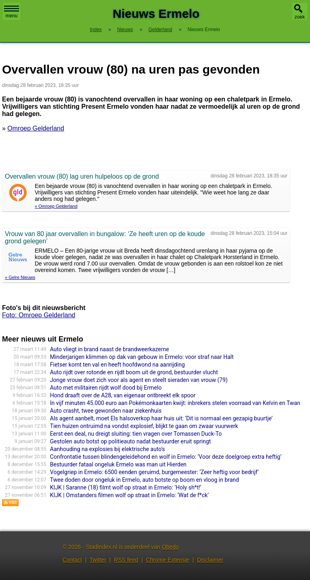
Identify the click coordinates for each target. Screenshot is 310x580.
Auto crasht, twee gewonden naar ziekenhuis (105, 410)
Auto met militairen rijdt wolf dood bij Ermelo (106, 387)
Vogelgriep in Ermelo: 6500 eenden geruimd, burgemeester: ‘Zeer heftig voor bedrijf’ (154, 472)
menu (11, 12)
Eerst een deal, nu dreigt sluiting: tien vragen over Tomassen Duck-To (136, 433)
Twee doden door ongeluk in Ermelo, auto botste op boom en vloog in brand (144, 480)
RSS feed (126, 560)
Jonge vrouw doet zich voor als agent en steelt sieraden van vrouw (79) (139, 380)
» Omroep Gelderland (56, 206)
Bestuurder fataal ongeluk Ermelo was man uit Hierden (118, 464)
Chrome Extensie (167, 560)
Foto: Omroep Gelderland (38, 315)
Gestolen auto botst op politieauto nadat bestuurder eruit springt (130, 441)
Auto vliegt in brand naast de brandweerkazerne (109, 349)
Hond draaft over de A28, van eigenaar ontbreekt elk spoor (122, 395)
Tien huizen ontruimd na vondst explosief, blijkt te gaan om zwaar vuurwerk (144, 426)
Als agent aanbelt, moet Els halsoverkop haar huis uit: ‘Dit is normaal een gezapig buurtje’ (161, 418)
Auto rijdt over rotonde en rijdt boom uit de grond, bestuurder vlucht (134, 372)
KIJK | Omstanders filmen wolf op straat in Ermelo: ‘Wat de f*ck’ (129, 495)
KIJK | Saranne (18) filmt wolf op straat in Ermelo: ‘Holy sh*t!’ (125, 487)
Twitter (98, 560)
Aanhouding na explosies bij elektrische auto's (107, 449)
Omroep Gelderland (35, 128)
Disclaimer (210, 560)
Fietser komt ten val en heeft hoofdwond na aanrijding (117, 364)
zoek (300, 17)
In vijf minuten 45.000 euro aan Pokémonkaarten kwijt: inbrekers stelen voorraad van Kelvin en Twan (175, 403)
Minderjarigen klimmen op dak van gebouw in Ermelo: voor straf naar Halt (142, 357)
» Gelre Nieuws (20, 277)
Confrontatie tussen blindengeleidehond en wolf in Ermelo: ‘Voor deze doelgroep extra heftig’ (165, 456)
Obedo (170, 547)
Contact (72, 560)
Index (96, 29)
